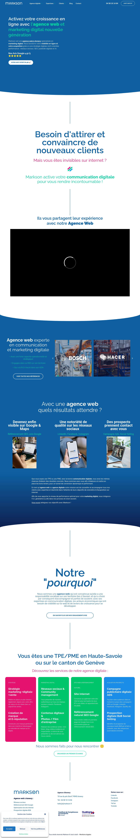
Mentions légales (23, 834)
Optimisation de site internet (23, 808)
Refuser (22, 829)
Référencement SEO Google (23, 805)
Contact (78, 3)
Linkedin (114, 795)
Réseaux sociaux (19, 802)
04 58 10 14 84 (112, 3)
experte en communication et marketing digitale (28, 345)
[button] (45, 814)
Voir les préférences (38, 829)
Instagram (114, 801)
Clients (62, 3)
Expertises (50, 3)
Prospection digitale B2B (22, 810)
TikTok (113, 803)
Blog (71, 3)
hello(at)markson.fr (65, 804)
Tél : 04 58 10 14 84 (65, 800)
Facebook (114, 798)
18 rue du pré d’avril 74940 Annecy (70, 796)
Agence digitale (36, 3)
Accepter (9, 829)
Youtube (114, 806)
